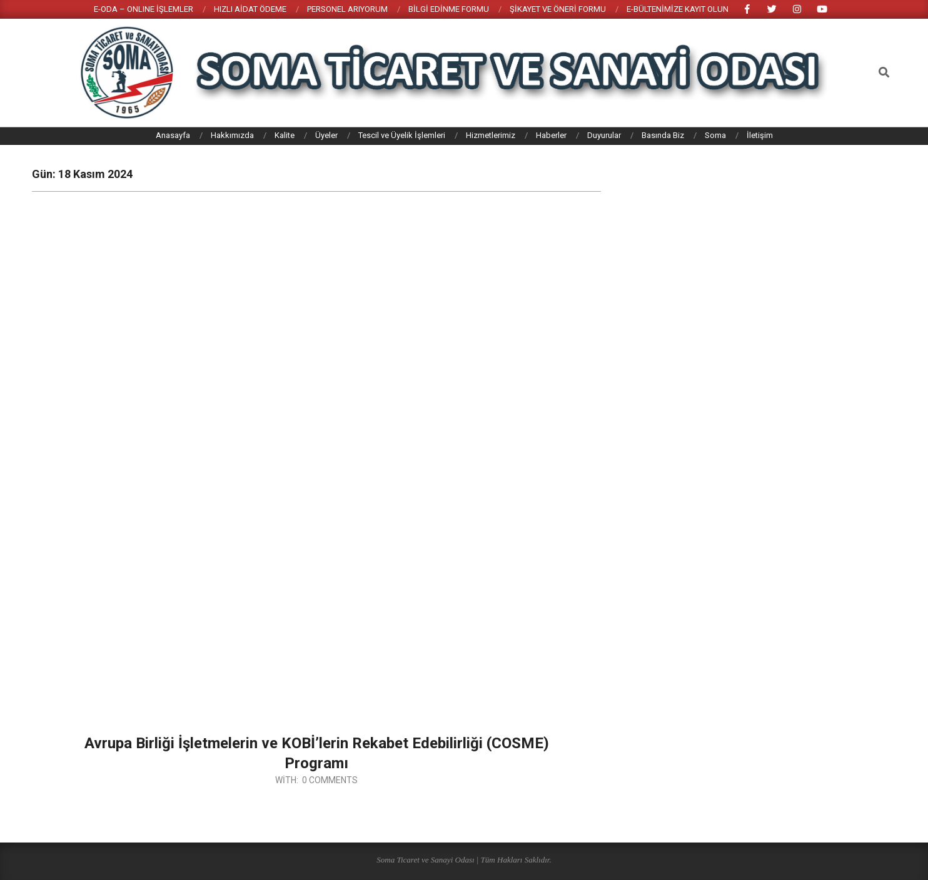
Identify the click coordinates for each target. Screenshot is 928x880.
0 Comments (330, 780)
